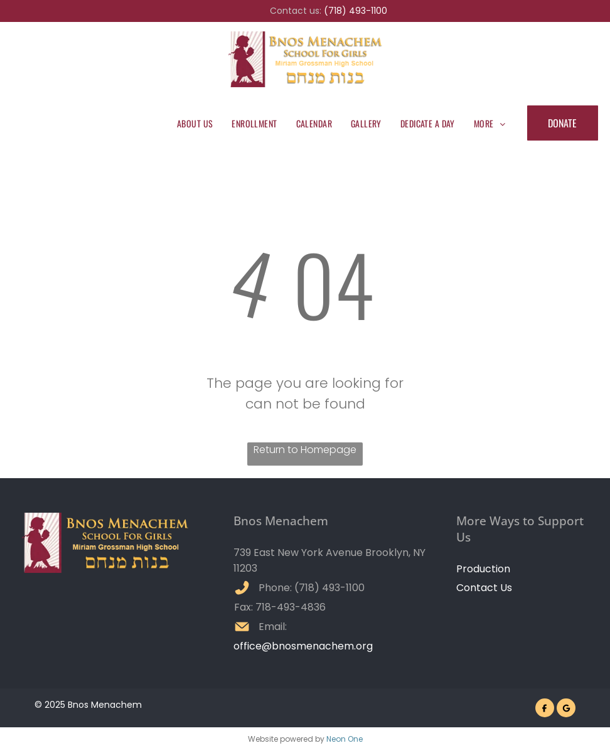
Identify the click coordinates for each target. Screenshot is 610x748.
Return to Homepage (305, 449)
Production (483, 569)
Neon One (344, 739)
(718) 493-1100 (355, 10)
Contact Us (484, 587)
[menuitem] (195, 123)
